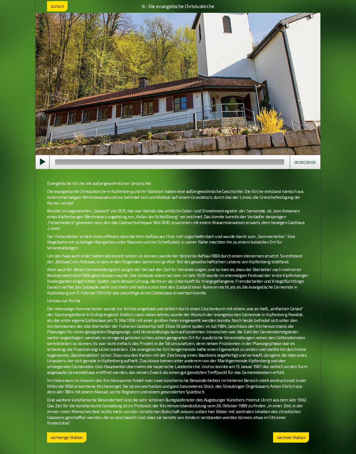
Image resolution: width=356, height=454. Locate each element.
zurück (57, 6)
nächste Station (291, 437)
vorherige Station (67, 437)
